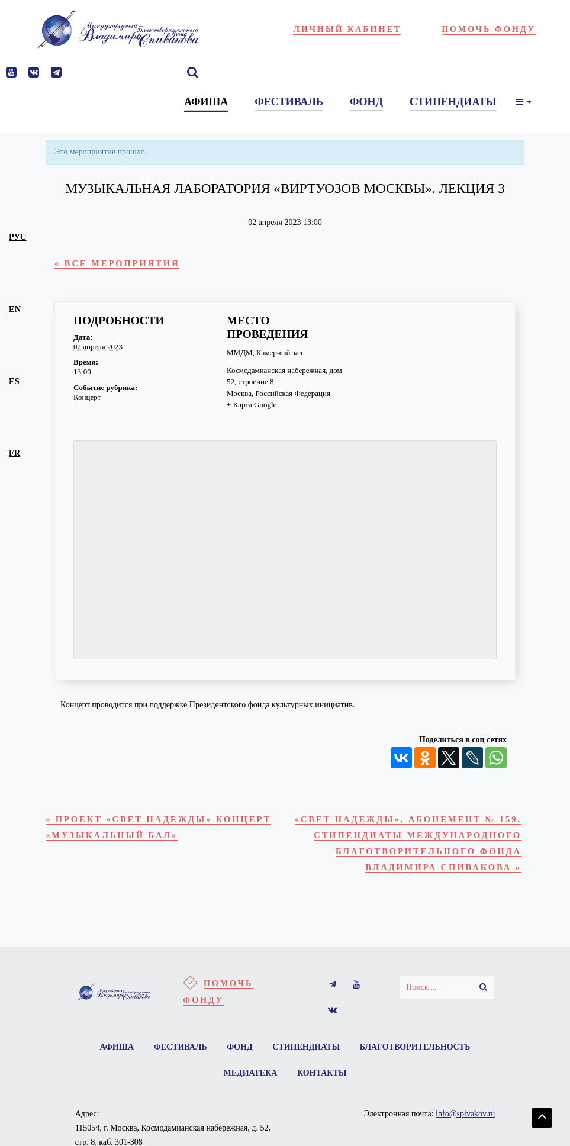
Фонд (240, 1046)
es (14, 381)
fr (14, 453)
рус (17, 237)
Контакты (322, 1072)
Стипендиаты (306, 1046)
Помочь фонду (489, 29)
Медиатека (251, 1072)
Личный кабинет (347, 29)
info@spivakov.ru (465, 1113)
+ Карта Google (251, 404)
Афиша (117, 1046)
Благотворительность (415, 1046)
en (15, 309)
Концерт (87, 396)
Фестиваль (180, 1046)
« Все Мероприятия (116, 263)
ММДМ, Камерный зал (264, 352)
